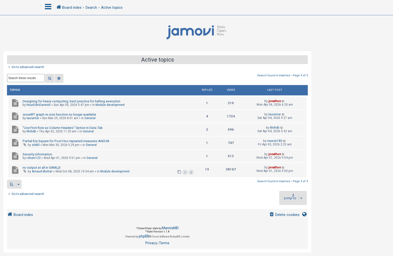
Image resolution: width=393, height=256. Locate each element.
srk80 (36, 145)
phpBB (144, 236)
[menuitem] (284, 215)
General (89, 118)
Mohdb (31, 131)
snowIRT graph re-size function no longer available (59, 114)
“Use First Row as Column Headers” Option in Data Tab (63, 128)
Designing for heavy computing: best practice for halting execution (71, 101)
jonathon (274, 101)
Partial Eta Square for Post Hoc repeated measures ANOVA (66, 141)
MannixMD (170, 228)
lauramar (33, 118)
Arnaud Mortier (42, 171)
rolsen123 (34, 158)
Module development (110, 105)
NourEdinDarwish (39, 105)
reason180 (274, 141)
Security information (37, 154)
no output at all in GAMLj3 (41, 167)
